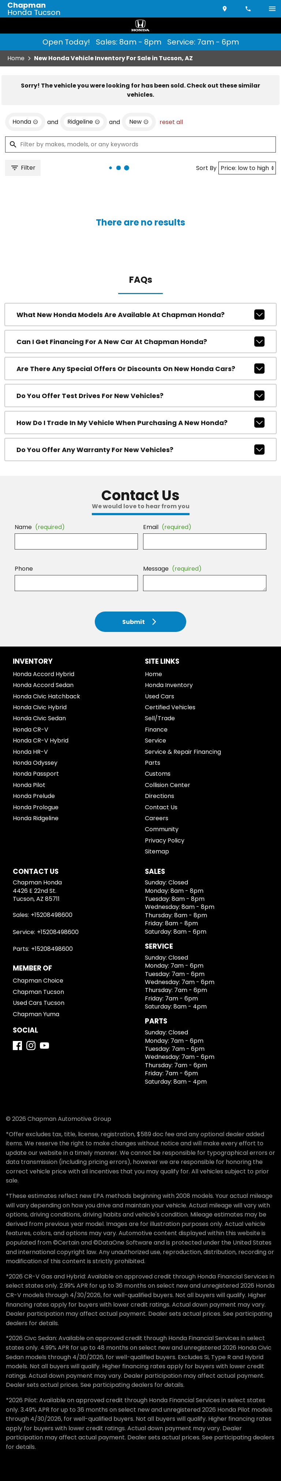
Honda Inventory (169, 685)
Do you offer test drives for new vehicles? (140, 395)
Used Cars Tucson (38, 1003)
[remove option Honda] (25, 121)
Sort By (206, 168)
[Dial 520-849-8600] (249, 8)
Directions (159, 796)
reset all (171, 122)
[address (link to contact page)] (225, 8)
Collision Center (167, 785)
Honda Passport (36, 774)
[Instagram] (31, 1046)
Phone (24, 568)
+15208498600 (51, 915)
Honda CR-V (30, 729)
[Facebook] (17, 1046)
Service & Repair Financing (183, 752)
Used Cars (159, 696)
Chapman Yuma (36, 1014)
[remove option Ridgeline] (84, 121)
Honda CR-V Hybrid (40, 740)
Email (167, 527)
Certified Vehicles (170, 707)
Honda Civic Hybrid (40, 707)
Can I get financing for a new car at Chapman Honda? (140, 341)
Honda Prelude (34, 796)
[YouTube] (44, 1046)
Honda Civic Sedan (39, 718)
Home (16, 58)
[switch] (272, 9)
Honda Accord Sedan (43, 685)
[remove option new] (138, 121)
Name (40, 527)
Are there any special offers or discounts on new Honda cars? (140, 368)
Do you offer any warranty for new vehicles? (140, 449)
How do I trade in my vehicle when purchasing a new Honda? (140, 422)
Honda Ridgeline (36, 818)
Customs (158, 774)
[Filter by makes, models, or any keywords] (140, 144)
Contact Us (161, 807)
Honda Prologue (36, 807)
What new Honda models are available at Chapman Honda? (140, 314)
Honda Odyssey (35, 763)
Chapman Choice (38, 980)
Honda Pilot (29, 785)
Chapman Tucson (38, 992)
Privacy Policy (164, 840)
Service (155, 740)
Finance (156, 729)
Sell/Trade (160, 718)
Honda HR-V (30, 752)
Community (162, 829)
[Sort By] (247, 168)
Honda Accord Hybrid (43, 674)
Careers (156, 818)
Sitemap (157, 851)
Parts (152, 763)
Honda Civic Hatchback (46, 696)
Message (172, 568)
